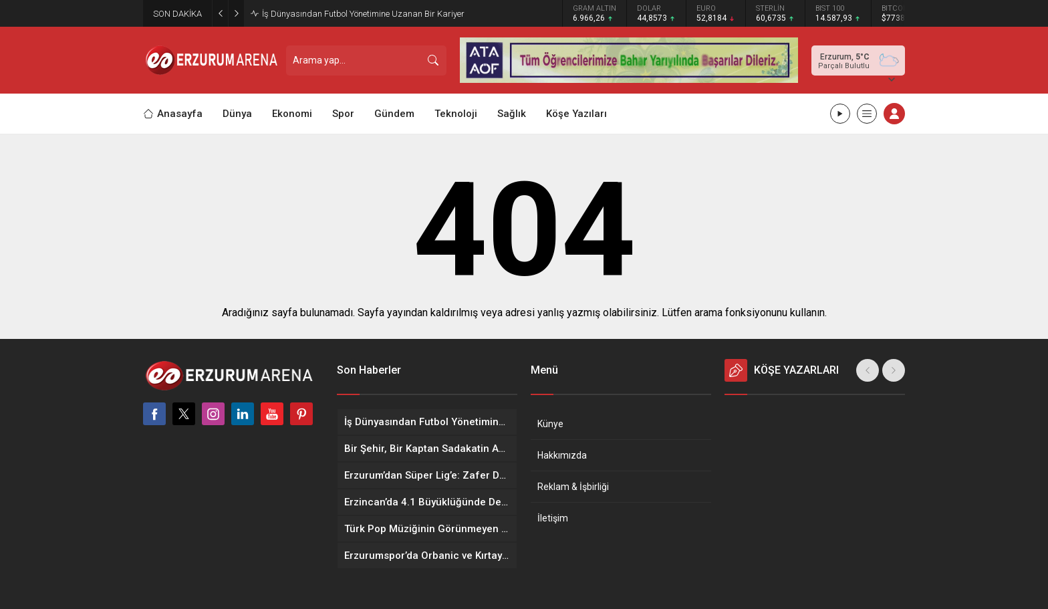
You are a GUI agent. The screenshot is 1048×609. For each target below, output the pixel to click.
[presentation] (867, 370)
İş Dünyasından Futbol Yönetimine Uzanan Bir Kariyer (363, 14)
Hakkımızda (562, 455)
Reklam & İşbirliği (573, 486)
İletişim (552, 518)
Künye (550, 423)
